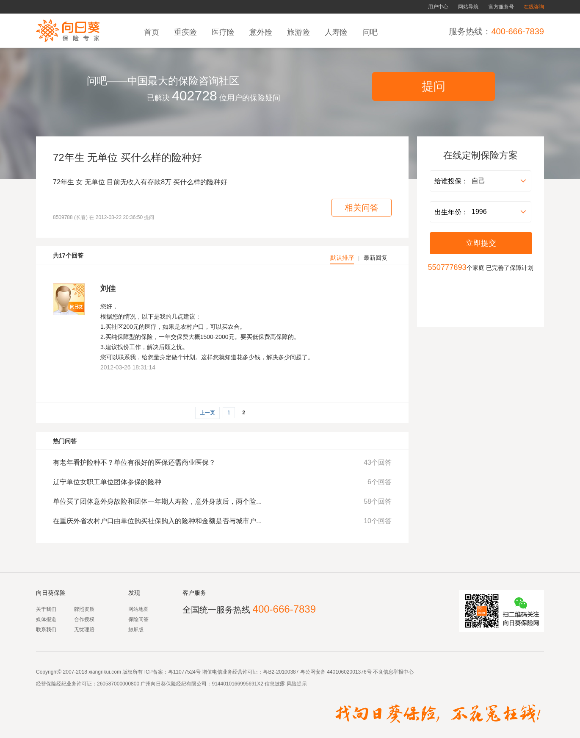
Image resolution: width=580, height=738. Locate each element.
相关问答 (361, 207)
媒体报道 (46, 619)
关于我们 (46, 609)
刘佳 (108, 288)
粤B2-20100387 (280, 672)
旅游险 (299, 32)
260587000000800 (118, 684)
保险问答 (138, 619)
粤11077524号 (184, 672)
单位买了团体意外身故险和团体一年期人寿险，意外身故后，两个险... (157, 501)
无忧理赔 (84, 630)
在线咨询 (534, 7)
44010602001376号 (349, 672)
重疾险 (186, 32)
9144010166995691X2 (237, 684)
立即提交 (481, 243)
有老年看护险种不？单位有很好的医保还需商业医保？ (134, 462)
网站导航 (468, 7)
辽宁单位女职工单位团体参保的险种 (107, 482)
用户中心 (438, 7)
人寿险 (337, 32)
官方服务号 (501, 7)
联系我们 (46, 630)
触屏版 (136, 630)
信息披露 (274, 684)
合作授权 (84, 619)
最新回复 (375, 257)
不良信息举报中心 (393, 672)
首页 (152, 32)
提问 (433, 86)
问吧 (371, 32)
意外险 (261, 32)
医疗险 (224, 32)
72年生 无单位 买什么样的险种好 (127, 157)
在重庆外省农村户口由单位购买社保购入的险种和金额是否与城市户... (157, 520)
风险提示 (296, 684)
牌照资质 (84, 609)
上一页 (207, 413)
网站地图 (138, 609)
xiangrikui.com (104, 672)
